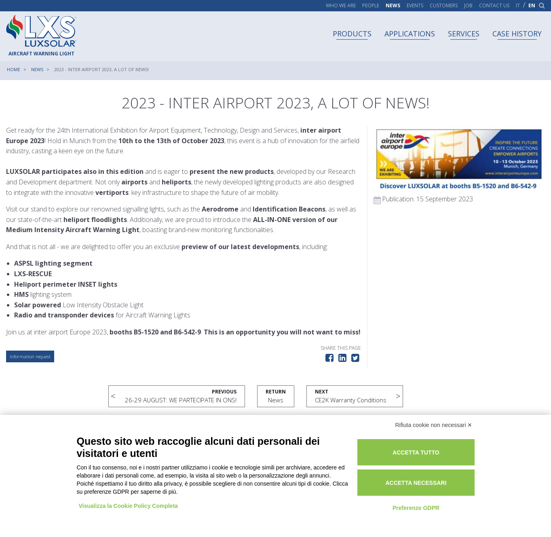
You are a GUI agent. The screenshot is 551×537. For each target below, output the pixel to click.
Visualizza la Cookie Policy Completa (128, 506)
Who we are (341, 5)
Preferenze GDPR (416, 508)
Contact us (494, 5)
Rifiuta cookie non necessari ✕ (434, 425)
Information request (30, 356)
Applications (409, 33)
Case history (517, 33)
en (531, 5)
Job (468, 5)
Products (352, 33)
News (393, 5)
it (518, 5)
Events (415, 5)
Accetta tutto (416, 452)
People (370, 5)
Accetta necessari (415, 483)
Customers (444, 5)
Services (463, 33)
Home (13, 69)
